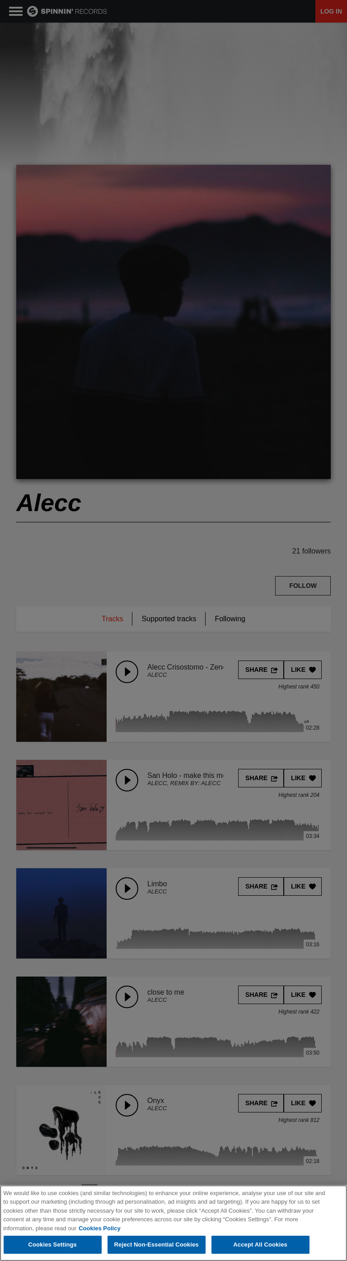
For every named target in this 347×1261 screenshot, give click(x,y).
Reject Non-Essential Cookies (156, 1245)
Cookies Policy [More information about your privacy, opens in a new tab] (99, 1228)
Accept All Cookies (260, 1245)
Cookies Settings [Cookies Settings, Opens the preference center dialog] (52, 1245)
